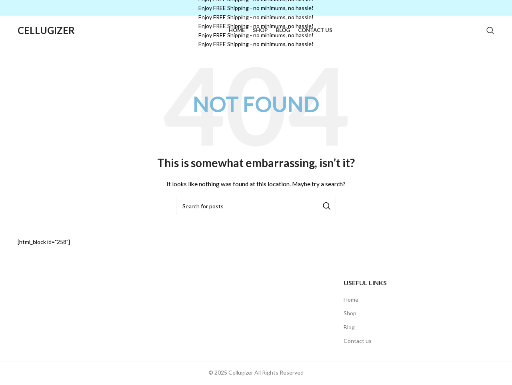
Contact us (358, 348)
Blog (349, 334)
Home (351, 306)
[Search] (490, 34)
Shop (350, 320)
